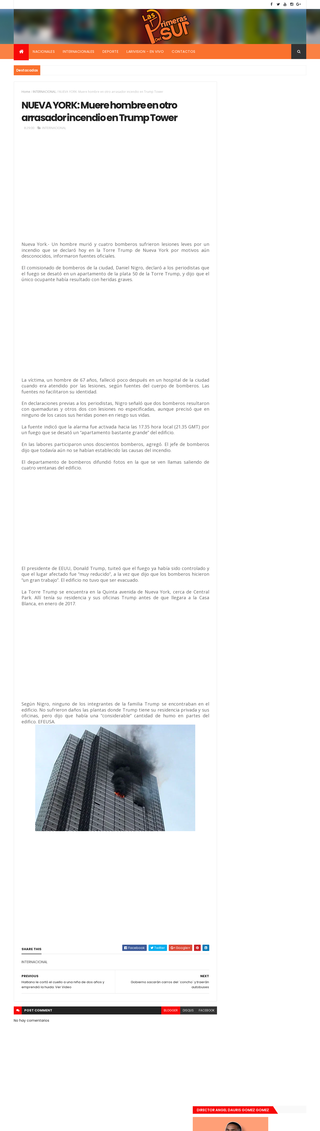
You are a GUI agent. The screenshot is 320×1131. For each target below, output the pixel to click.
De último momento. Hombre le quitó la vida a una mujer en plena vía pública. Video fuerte (271, 473)
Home (26, 92)
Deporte (110, 51)
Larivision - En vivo (145, 51)
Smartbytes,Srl (51, 1124)
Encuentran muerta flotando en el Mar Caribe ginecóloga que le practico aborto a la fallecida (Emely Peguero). (270, 442)
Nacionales (44, 51)
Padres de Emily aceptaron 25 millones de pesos (271, 525)
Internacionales (78, 51)
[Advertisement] (94, 192)
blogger (159, 1012)
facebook (195, 1012)
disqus (177, 1012)
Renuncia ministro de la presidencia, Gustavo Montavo (269, 499)
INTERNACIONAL (44, 92)
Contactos (184, 51)
